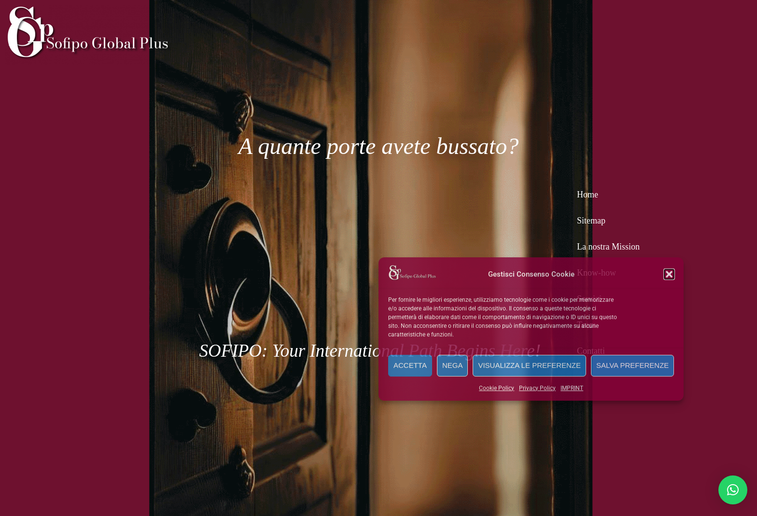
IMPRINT (572, 387)
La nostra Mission (608, 246)
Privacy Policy (537, 387)
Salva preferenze (632, 365)
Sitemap (591, 220)
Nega (452, 365)
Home (587, 194)
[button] (669, 274)
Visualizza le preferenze (529, 365)
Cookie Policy (496, 387)
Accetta (410, 365)
